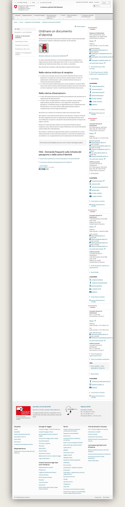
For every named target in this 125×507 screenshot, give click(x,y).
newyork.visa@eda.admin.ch (99, 156)
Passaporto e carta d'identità (32, 22)
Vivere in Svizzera (92, 434)
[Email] (47, 169)
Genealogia (66, 462)
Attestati (65, 450)
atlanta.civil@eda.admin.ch (99, 246)
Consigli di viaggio (39, 17)
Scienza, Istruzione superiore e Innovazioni (99, 454)
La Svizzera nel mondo (46, 2)
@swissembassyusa (97, 95)
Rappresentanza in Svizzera (46, 467)
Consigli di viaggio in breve (46, 432)
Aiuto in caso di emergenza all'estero (73, 442)
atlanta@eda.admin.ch (98, 236)
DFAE (33, 2)
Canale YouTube (97, 101)
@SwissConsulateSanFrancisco (101, 381)
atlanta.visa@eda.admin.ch (99, 239)
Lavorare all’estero (43, 475)
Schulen (65, 479)
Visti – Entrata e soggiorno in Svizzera (98, 429)
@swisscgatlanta (97, 286)
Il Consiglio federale (22, 2)
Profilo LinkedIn (97, 98)
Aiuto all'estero (43, 451)
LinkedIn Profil (96, 289)
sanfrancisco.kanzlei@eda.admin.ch (102, 338)
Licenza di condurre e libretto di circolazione (71, 439)
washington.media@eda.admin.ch (101, 53)
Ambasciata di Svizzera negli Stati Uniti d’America (24, 452)
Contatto (91, 29)
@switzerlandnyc (98, 181)
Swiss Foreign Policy (93, 460)
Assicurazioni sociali (68, 452)
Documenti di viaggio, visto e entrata (48, 438)
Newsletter (17, 432)
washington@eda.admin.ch (99, 50)
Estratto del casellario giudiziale (71, 460)
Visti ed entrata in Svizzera (73, 17)
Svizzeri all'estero (43, 482)
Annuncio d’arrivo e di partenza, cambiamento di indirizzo (71, 430)
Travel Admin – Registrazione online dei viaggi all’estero (73, 473)
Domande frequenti (44, 441)
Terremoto (41, 446)
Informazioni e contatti (94, 432)
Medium (94, 104)
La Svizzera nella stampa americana (23, 444)
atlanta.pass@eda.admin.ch (99, 243)
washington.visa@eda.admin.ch (100, 60)
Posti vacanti (17, 441)
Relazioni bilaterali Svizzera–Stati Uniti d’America (98, 450)
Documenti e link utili (44, 453)
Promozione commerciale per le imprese (74, 489)
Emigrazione (42, 470)
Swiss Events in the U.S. (20, 436)
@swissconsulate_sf (98, 384)
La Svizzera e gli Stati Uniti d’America (88, 17)
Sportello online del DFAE (42, 407)
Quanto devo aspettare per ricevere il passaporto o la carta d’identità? (60, 158)
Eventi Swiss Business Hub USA (22, 434)
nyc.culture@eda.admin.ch (99, 153)
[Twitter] (41, 169)
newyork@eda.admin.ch (98, 142)
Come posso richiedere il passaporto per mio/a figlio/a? (56, 162)
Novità (16, 429)
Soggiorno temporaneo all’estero (47, 472)
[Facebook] (39, 169)
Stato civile (66, 486)
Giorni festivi (95, 79)
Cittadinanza (66, 484)
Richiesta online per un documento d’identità (53, 56)
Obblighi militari (67, 457)
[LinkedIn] (43, 169)
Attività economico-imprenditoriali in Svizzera (98, 440)
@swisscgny (95, 190)
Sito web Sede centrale (97, 63)
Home (15, 22)
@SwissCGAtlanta (97, 280)
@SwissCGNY (96, 184)
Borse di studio (67, 465)
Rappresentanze (27, 17)
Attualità (17, 17)
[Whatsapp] (46, 169)
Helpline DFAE (86, 407)
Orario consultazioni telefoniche (100, 359)
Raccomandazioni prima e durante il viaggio (48, 435)
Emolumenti (66, 470)
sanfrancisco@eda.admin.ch (99, 334)
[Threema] (44, 169)
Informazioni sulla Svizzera (95, 436)
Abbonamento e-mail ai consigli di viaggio (50, 456)
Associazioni (42, 485)
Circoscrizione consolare (98, 109)
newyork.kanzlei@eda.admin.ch (100, 146)
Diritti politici (67, 436)
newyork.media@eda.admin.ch (100, 149)
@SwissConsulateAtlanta (99, 283)
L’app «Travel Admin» (44, 458)
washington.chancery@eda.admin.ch (102, 57)
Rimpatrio (41, 480)
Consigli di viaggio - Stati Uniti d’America (49, 429)
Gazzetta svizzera (68, 481)
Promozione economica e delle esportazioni (96, 457)
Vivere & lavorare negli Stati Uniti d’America (53, 17)
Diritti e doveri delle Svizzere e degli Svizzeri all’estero (48, 488)
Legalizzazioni (67, 447)
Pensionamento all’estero (45, 477)
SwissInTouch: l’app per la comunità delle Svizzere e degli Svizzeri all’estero (74, 492)
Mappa (92, 41)
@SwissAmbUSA (97, 89)
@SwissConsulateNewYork (100, 187)
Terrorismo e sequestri (44, 443)
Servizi (63, 17)
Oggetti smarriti (67, 455)
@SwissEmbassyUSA (98, 86)
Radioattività (42, 448)
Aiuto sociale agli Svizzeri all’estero (72, 445)
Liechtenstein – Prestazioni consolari (72, 467)
